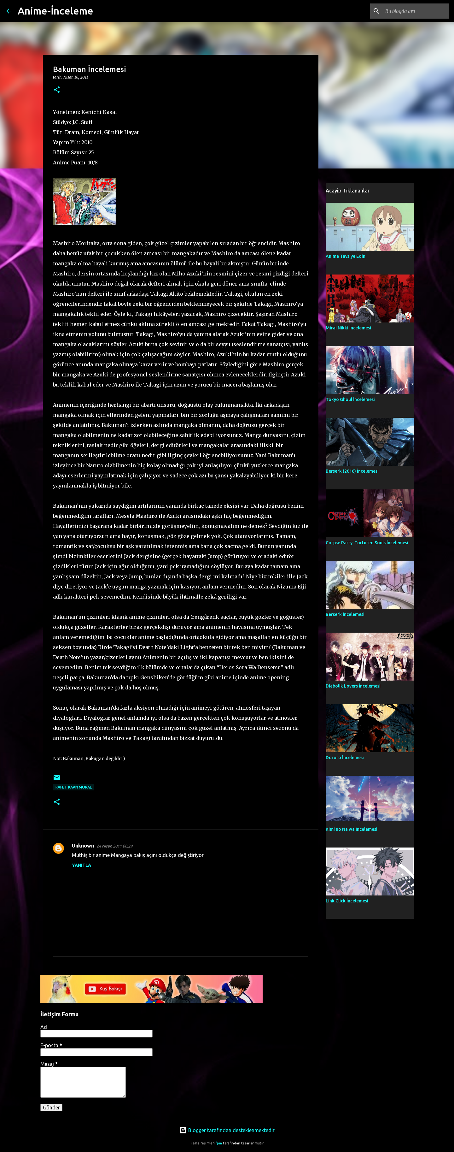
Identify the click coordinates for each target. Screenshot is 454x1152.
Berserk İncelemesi (345, 614)
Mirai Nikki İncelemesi (348, 327)
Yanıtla (81, 865)
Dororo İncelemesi (345, 757)
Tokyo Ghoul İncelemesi (350, 399)
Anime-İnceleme (55, 10)
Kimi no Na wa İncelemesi (351, 829)
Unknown (83, 845)
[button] (57, 90)
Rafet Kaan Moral (73, 787)
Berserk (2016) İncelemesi (352, 471)
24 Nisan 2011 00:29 (114, 846)
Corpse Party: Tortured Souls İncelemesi (367, 542)
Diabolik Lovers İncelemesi (353, 685)
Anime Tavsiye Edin (345, 256)
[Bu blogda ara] (416, 11)
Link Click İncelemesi (347, 900)
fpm (219, 1143)
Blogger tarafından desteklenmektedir (227, 1130)
